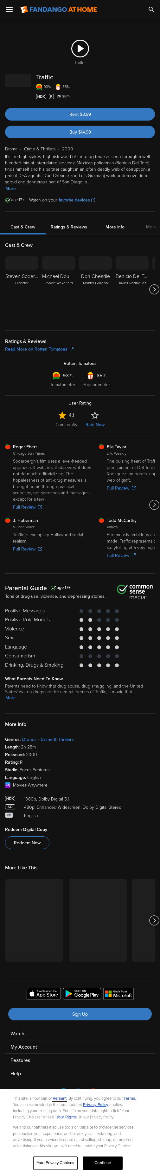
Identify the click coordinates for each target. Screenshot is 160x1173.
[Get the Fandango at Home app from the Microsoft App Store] (118, 995)
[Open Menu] (9, 9)
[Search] (151, 9)
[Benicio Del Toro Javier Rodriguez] (132, 289)
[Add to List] (152, 96)
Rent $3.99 (80, 114)
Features (20, 1060)
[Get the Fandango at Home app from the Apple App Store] (43, 995)
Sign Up (80, 1014)
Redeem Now (27, 843)
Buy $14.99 (80, 132)
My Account (23, 1047)
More (10, 188)
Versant (60, 1098)
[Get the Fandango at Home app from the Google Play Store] (82, 995)
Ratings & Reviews (69, 227)
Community (66, 424)
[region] (80, 1131)
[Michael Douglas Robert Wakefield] (58, 289)
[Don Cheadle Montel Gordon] (95, 289)
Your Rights (66, 1117)
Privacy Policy (95, 1104)
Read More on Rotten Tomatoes (39, 349)
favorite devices (77, 200)
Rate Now (95, 424)
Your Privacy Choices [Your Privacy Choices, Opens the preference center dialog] (55, 1162)
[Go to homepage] (59, 9)
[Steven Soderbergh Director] (22, 289)
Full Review (27, 507)
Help (15, 1074)
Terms (129, 1098)
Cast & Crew (22, 227)
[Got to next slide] (154, 289)
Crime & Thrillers (57, 739)
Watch (17, 1034)
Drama (29, 739)
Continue (102, 1162)
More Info (115, 227)
